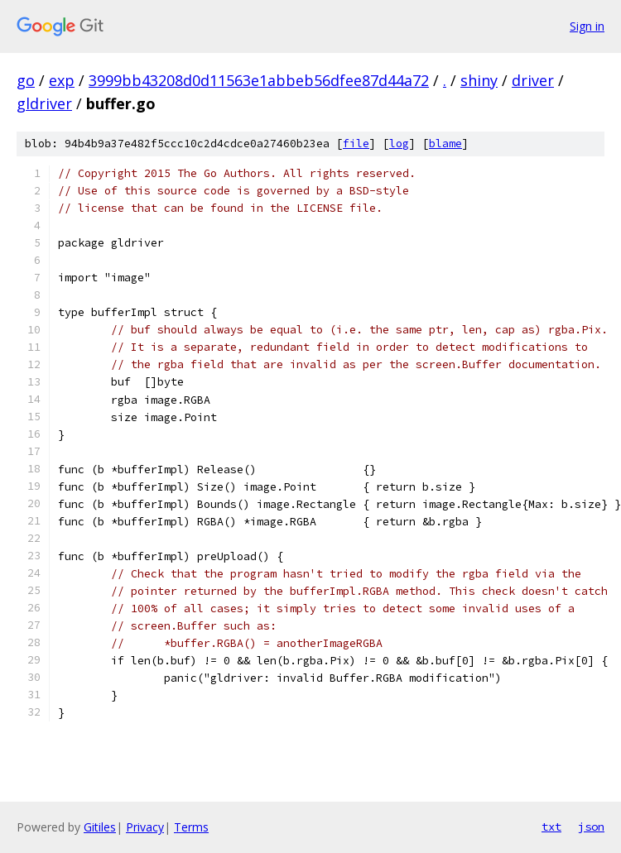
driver (533, 80)
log (399, 144)
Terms (191, 827)
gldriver (44, 103)
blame (445, 144)
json (591, 826)
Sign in (587, 26)
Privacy (145, 827)
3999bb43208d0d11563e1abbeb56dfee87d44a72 (259, 80)
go (26, 80)
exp (62, 80)
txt (551, 826)
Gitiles (100, 827)
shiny (479, 80)
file (356, 144)
